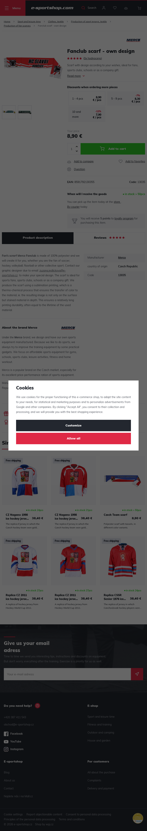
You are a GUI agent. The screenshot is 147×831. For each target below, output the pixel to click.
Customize (73, 425)
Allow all (73, 438)
